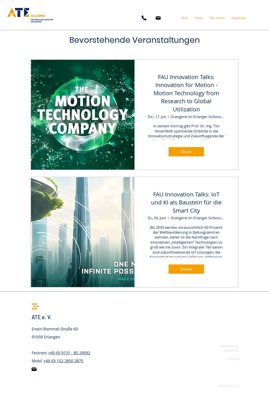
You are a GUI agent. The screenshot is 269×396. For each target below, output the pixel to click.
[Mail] (158, 18)
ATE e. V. (42, 317)
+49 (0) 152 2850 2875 (63, 360)
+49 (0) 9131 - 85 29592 (69, 352)
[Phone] (144, 18)
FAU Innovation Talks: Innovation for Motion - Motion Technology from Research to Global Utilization (186, 93)
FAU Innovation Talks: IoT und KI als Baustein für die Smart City (186, 202)
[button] (217, 17)
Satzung (234, 358)
